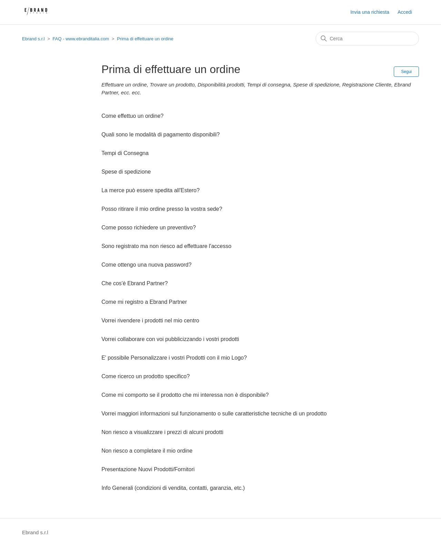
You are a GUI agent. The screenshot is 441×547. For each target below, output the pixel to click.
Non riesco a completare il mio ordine (146, 451)
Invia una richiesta (369, 12)
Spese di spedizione (126, 172)
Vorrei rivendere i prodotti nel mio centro (150, 320)
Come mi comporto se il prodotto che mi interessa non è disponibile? (185, 395)
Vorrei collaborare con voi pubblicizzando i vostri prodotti (170, 339)
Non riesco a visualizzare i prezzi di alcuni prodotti (162, 432)
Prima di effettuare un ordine (145, 38)
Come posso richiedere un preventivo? (148, 227)
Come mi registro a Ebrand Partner (144, 302)
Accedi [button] (405, 12)
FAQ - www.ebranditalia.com (81, 38)
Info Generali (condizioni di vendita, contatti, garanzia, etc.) (173, 488)
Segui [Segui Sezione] (406, 71)
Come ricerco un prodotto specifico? (145, 376)
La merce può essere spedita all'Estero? (150, 190)
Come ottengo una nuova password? (146, 265)
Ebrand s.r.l (33, 38)
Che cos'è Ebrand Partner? (134, 283)
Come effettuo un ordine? (132, 116)
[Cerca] (367, 38)
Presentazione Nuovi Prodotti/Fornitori (147, 469)
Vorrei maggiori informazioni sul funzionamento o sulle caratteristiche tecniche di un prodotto (214, 413)
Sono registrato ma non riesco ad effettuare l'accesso (166, 246)
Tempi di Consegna (124, 153)
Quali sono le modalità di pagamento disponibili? (160, 134)
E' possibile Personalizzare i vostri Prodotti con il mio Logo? (174, 358)
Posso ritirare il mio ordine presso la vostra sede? (161, 209)
